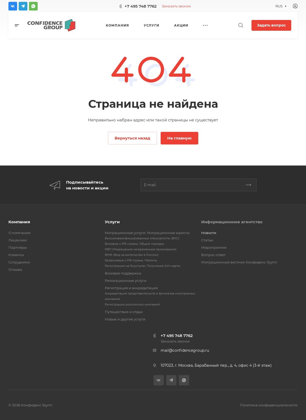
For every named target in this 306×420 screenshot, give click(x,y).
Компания (19, 221)
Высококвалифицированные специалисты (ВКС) (142, 238)
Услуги (112, 221)
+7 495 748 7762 (141, 6)
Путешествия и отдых (124, 312)
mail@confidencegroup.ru (185, 350)
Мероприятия (213, 247)
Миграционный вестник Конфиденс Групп (239, 262)
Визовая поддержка (123, 273)
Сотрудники (19, 262)
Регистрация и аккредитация (131, 288)
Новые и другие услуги (125, 319)
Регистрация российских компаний (132, 304)
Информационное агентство (232, 221)
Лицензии (17, 240)
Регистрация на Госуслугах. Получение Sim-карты (142, 266)
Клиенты (16, 255)
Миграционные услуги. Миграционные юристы (147, 233)
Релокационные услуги (125, 280)
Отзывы (15, 269)
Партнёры (17, 247)
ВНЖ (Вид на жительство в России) (132, 255)
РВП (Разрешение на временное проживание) (140, 249)
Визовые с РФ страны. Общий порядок (134, 244)
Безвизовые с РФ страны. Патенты (131, 260)
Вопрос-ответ (213, 255)
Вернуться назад (132, 138)
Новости (208, 233)
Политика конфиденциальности (269, 405)
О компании (19, 233)
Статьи (207, 240)
